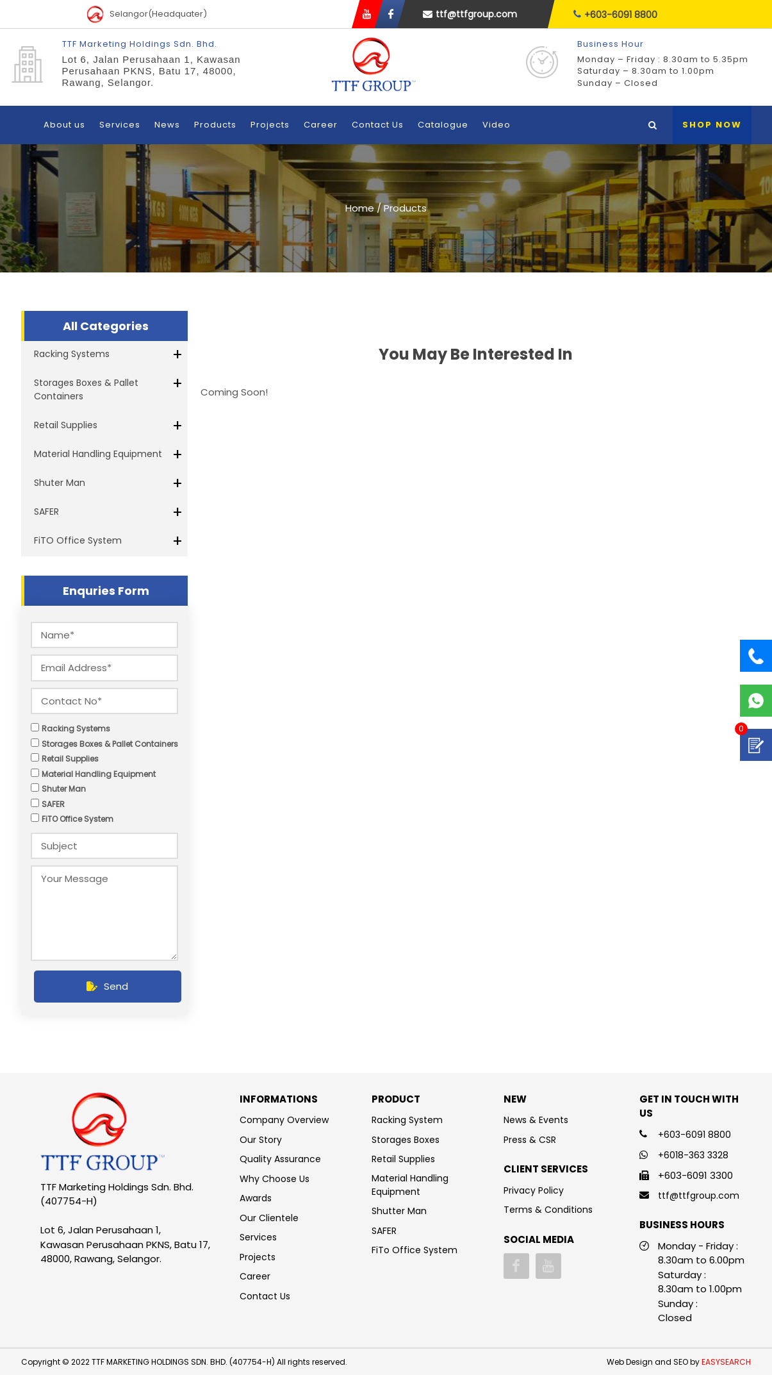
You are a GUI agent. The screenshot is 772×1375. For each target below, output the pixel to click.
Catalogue (443, 125)
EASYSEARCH (726, 1361)
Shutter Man (399, 1210)
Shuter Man (59, 482)
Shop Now (712, 125)
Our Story (261, 1139)
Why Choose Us (274, 1178)
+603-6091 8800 (615, 14)
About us (64, 125)
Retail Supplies (65, 425)
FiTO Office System (78, 540)
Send (107, 986)
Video (496, 125)
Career (321, 125)
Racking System (407, 1119)
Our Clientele (269, 1218)
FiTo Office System (414, 1250)
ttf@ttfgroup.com (470, 14)
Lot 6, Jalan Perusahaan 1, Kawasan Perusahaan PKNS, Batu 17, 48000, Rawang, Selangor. (151, 71)
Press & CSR (530, 1139)
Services (119, 125)
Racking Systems (72, 353)
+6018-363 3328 (693, 1155)
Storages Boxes (405, 1139)
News (167, 125)
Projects (270, 125)
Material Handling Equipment (98, 453)
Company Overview (284, 1119)
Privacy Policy (534, 1190)
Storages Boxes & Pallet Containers (86, 389)
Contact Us (378, 125)
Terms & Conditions (548, 1209)
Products (215, 125)
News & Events (536, 1119)
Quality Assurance (280, 1159)
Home (359, 208)
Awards (256, 1198)
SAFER (46, 511)
